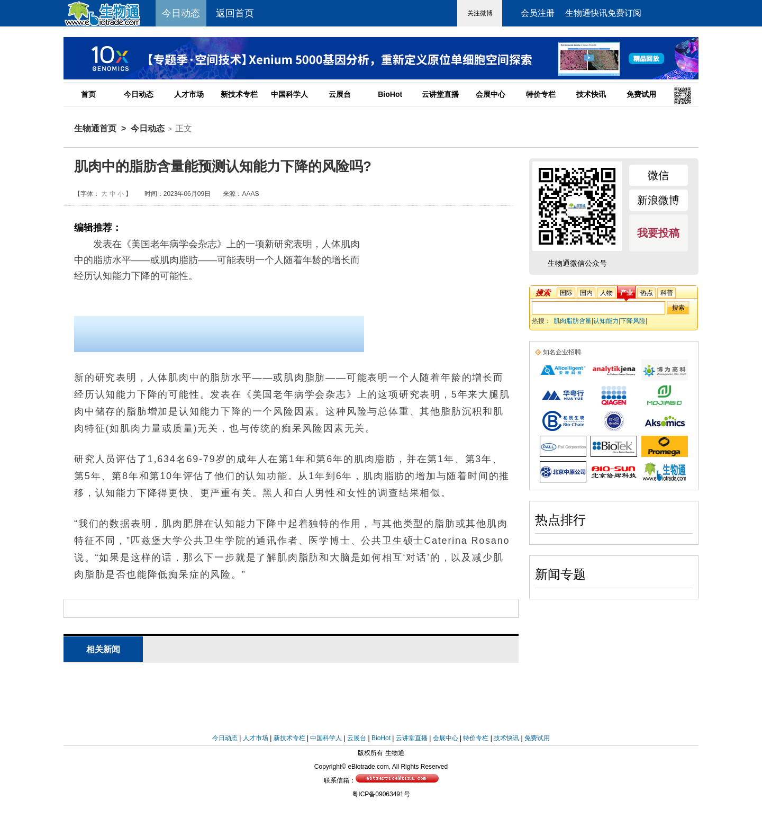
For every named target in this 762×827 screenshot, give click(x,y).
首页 (88, 94)
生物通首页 (95, 128)
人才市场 (189, 94)
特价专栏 (541, 94)
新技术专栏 (239, 94)
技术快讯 (591, 94)
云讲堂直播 (440, 94)
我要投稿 (658, 233)
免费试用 (641, 94)
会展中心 (490, 94)
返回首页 (235, 13)
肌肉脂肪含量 (573, 321)
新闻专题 (560, 574)
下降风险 (633, 321)
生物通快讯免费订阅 (603, 12)
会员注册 (538, 12)
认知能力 (606, 321)
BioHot (390, 94)
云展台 (340, 94)
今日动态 (138, 94)
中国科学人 (289, 94)
